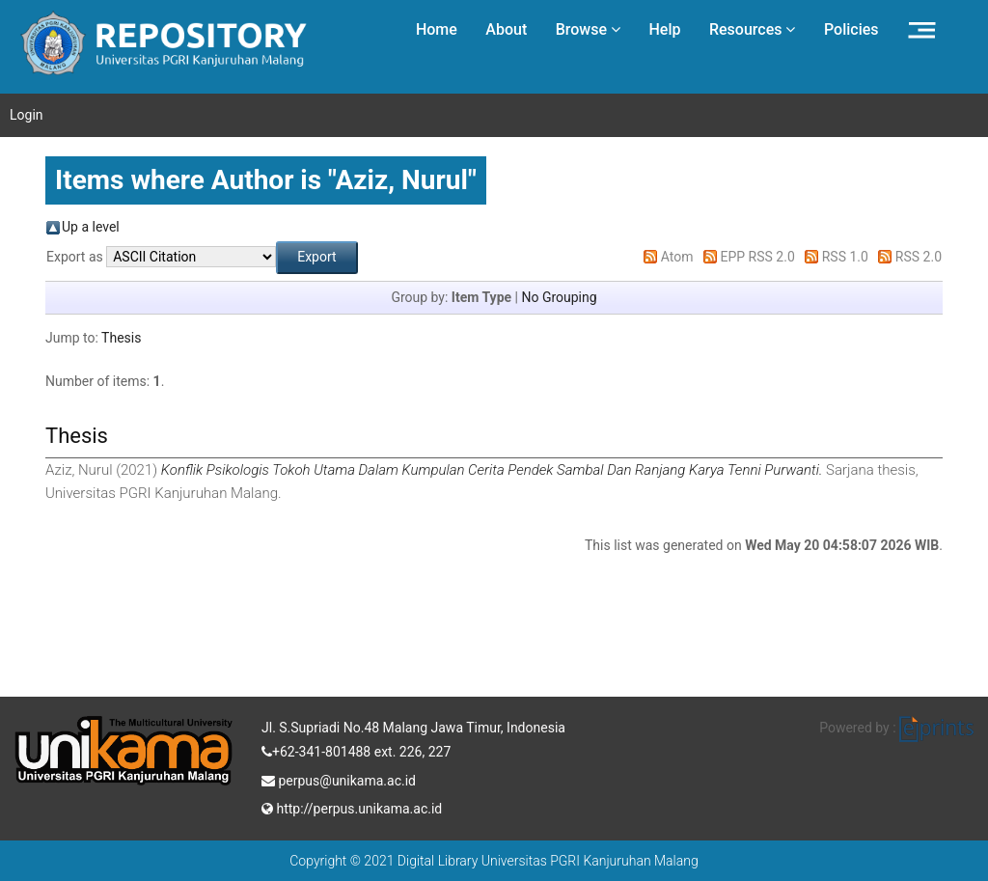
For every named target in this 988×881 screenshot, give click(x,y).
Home (436, 29)
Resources (752, 29)
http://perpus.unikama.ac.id (351, 806)
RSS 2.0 (918, 256)
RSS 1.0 (845, 256)
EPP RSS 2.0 (758, 256)
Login (26, 115)
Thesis (121, 337)
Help (664, 29)
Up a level (91, 226)
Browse (588, 29)
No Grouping (558, 297)
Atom (677, 256)
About (506, 29)
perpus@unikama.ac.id (338, 778)
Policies (851, 29)
